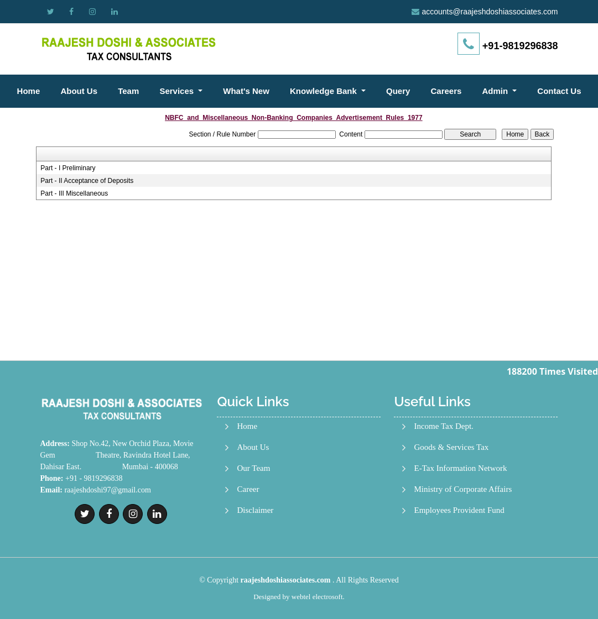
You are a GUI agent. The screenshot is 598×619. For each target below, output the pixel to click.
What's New (246, 91)
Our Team (253, 468)
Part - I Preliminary (67, 168)
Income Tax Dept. (443, 426)
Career (248, 489)
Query (398, 91)
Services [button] (177, 91)
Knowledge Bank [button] (324, 91)
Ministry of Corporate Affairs (463, 489)
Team (128, 91)
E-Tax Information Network (460, 468)
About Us (78, 91)
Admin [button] (496, 91)
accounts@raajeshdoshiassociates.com (490, 11)
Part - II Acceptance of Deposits (86, 181)
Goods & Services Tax (451, 447)
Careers (445, 91)
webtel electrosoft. (318, 596)
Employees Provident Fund (459, 510)
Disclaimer (255, 510)
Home (28, 91)
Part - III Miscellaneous (74, 193)
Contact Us (559, 91)
